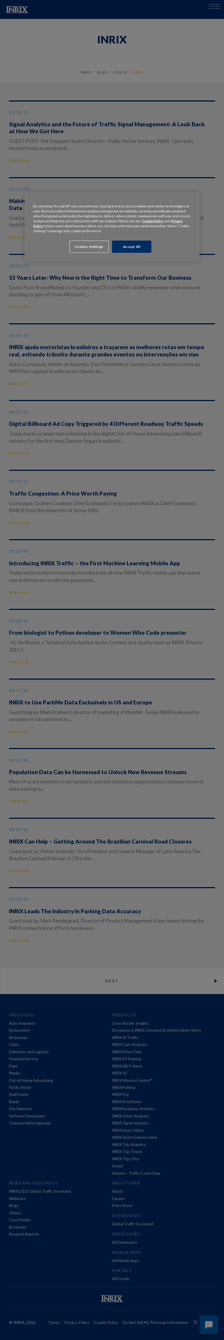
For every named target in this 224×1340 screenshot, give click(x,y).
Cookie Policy (152, 221)
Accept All (132, 247)
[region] (112, 227)
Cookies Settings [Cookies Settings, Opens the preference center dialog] (89, 247)
